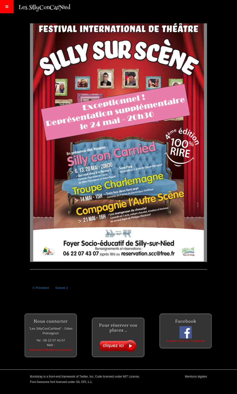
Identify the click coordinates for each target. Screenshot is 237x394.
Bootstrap (36, 376)
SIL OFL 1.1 (84, 382)
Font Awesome (39, 382)
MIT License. (131, 376)
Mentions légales (196, 376)
